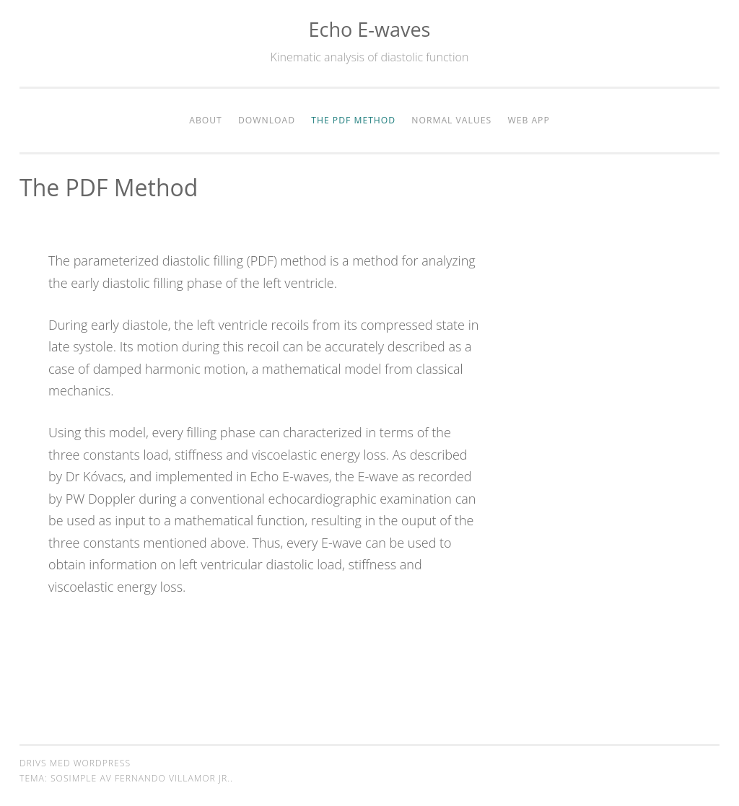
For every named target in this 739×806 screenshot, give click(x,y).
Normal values (451, 120)
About (205, 120)
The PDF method (353, 120)
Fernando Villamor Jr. (172, 778)
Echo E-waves (370, 29)
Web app (528, 120)
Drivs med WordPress (75, 763)
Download (266, 120)
